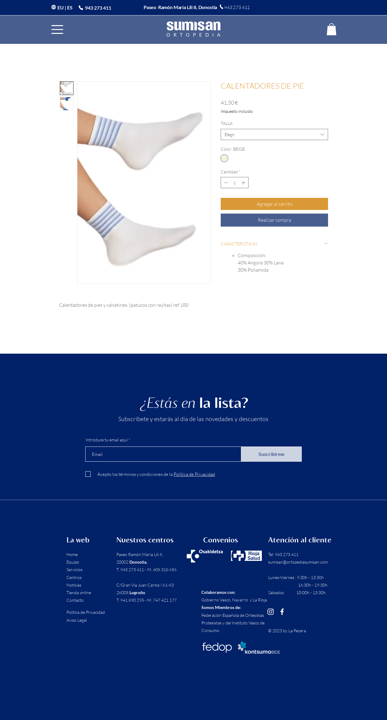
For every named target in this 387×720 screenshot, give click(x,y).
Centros (74, 577)
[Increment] (244, 182)
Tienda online (79, 592)
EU (60, 7)
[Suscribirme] (271, 454)
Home (72, 554)
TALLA (227, 123)
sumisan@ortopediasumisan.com (298, 562)
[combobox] (274, 134)
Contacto (75, 600)
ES (70, 7)
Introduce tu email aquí (107, 440)
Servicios (75, 569)
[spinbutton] (234, 182)
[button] (57, 29)
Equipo (73, 562)
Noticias (74, 584)
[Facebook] (282, 611)
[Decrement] (225, 182)
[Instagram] (270, 611)
